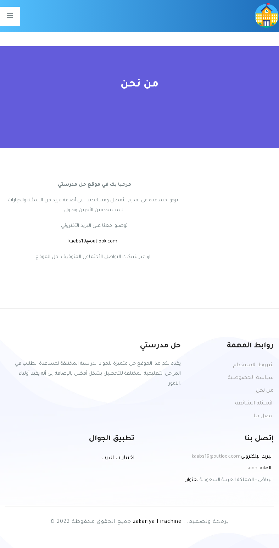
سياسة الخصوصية (251, 378)
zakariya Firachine (157, 522)
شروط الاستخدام (253, 365)
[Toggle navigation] (10, 16)
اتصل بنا (263, 416)
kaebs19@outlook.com (92, 241)
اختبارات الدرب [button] (117, 458)
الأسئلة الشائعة (254, 404)
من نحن (265, 391)
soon (251, 468)
